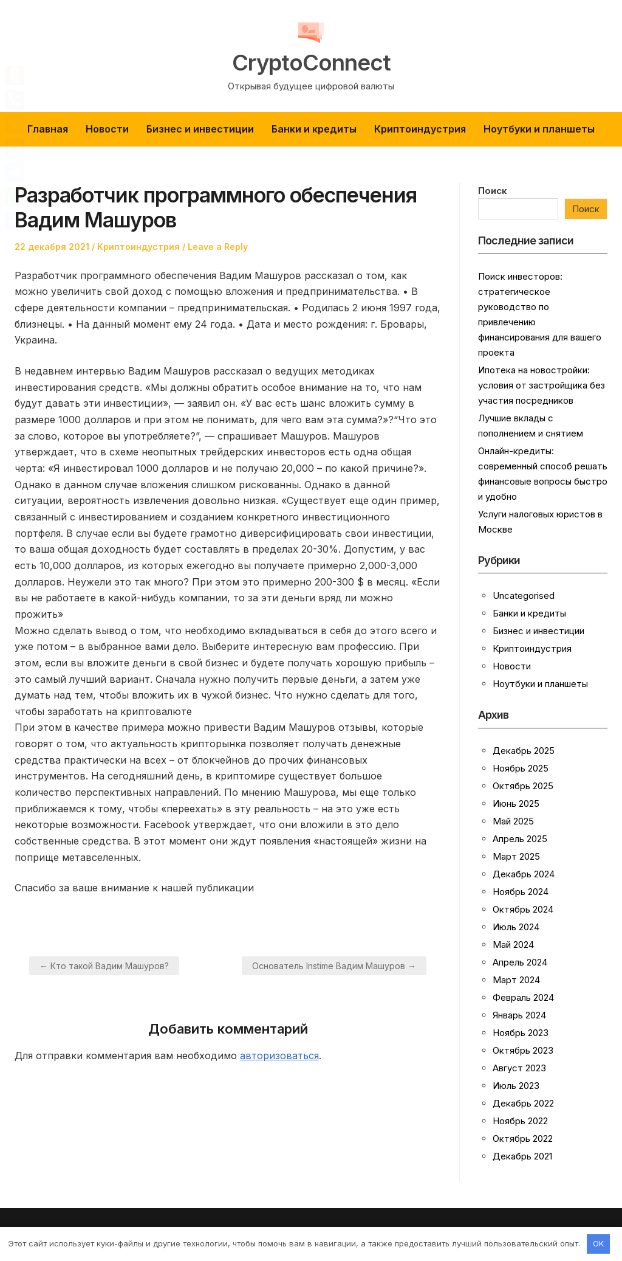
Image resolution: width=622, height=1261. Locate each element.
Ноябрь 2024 (521, 891)
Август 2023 (519, 1068)
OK (598, 1243)
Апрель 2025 (520, 839)
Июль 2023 (516, 1085)
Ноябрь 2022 (520, 1121)
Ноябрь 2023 (521, 1032)
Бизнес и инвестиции (200, 129)
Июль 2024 (516, 927)
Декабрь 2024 (524, 874)
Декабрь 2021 (522, 1156)
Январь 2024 (519, 1015)
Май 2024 (513, 944)
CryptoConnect (311, 62)
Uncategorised (524, 595)
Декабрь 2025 (524, 750)
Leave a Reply (218, 246)
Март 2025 (516, 856)
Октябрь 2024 (523, 909)
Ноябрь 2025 (521, 768)
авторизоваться (279, 1055)
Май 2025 (513, 821)
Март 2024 (516, 980)
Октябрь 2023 (523, 1050)
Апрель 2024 (520, 962)
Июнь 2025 (516, 803)
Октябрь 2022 (523, 1138)
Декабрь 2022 (523, 1103)
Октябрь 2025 (523, 786)
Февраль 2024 (523, 997)
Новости (107, 129)
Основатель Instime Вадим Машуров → (334, 966)
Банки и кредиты (314, 129)
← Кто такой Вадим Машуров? (104, 966)
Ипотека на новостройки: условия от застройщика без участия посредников (541, 385)
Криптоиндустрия (420, 129)
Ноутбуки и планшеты (539, 129)
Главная (47, 129)
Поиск (492, 190)
